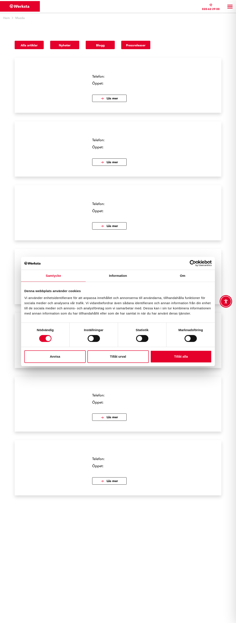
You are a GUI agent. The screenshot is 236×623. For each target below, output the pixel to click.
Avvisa (55, 356)
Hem (6, 18)
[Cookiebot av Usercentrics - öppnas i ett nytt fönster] (193, 263)
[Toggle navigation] (230, 6)
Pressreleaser (136, 45)
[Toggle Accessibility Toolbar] (226, 301)
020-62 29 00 (211, 9)
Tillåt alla (181, 356)
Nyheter (65, 45)
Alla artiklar (29, 45)
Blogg (100, 45)
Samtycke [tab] (53, 275)
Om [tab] (182, 275)
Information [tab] (118, 275)
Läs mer (109, 98)
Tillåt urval (118, 356)
